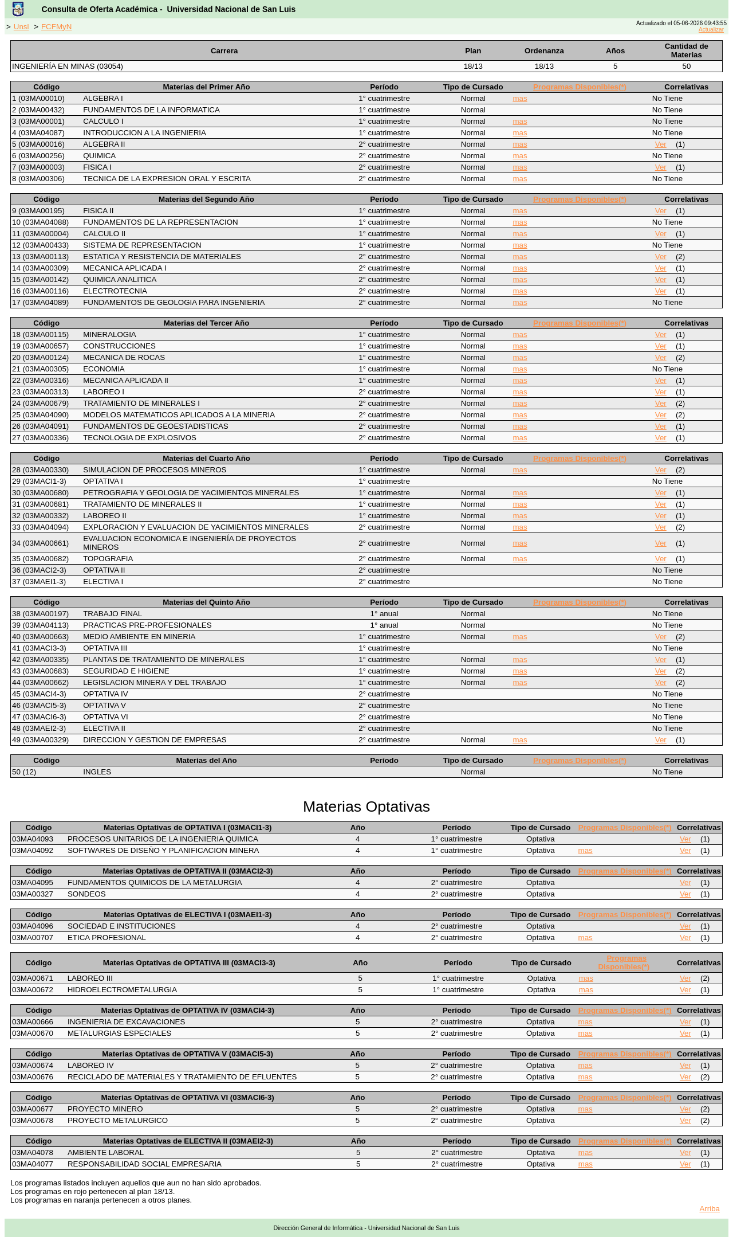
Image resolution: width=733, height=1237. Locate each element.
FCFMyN (56, 26)
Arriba (709, 1208)
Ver (661, 144)
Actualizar (711, 29)
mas (520, 98)
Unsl (21, 26)
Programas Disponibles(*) (579, 87)
